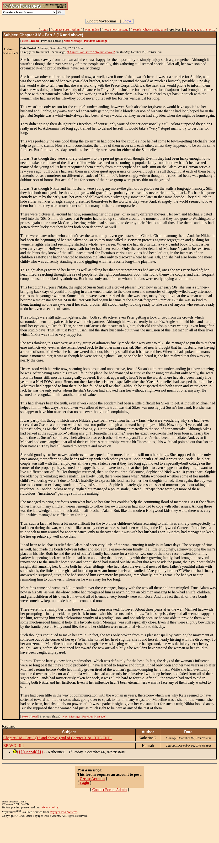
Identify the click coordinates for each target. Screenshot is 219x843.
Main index (92, 29)
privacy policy (49, 807)
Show (127, 21)
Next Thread (29, 716)
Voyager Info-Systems (63, 812)
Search (137, 29)
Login (44, 29)
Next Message (71, 716)
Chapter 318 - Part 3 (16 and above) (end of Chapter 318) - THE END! (57, 738)
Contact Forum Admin (66, 29)
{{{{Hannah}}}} (30, 752)
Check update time (154, 29)
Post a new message (115, 29)
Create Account (92, 779)
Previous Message (93, 716)
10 (213, 29)
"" (91, 52)
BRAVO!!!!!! (13, 746)
